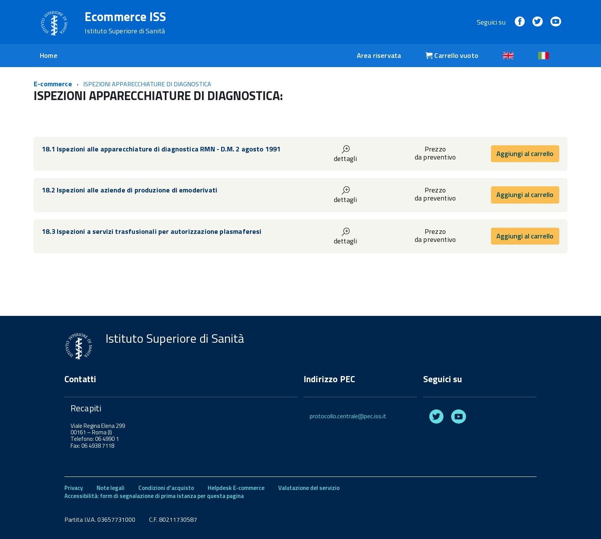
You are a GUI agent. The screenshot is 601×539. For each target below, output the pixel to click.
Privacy (73, 487)
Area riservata (379, 55)
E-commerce (53, 84)
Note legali (111, 487)
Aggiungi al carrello (524, 153)
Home (48, 55)
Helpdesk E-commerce (236, 487)
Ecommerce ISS (125, 22)
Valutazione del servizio (309, 487)
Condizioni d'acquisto (166, 487)
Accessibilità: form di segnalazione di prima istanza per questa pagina (154, 495)
